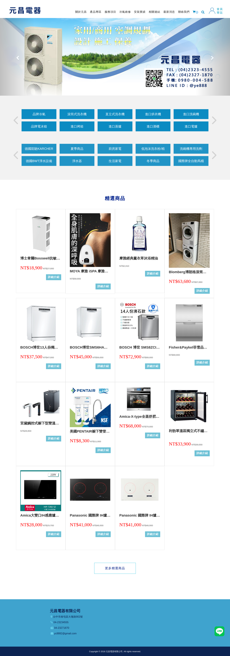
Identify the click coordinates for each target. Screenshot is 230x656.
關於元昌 (81, 11)
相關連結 (154, 11)
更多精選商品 (115, 568)
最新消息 (169, 11)
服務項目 (110, 11)
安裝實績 (140, 11)
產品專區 (95, 11)
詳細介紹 (53, 277)
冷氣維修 (125, 11)
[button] (17, 57)
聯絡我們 (184, 11)
